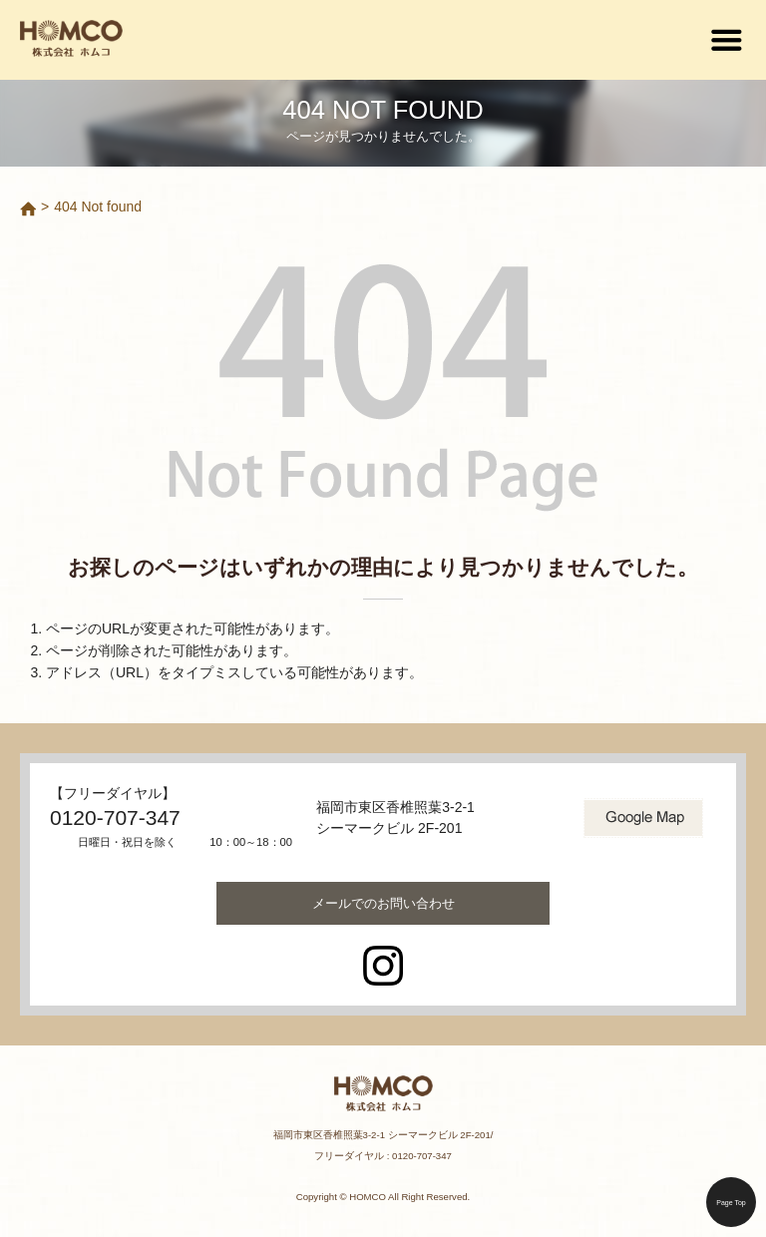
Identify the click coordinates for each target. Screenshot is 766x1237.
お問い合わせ (383, 903)
